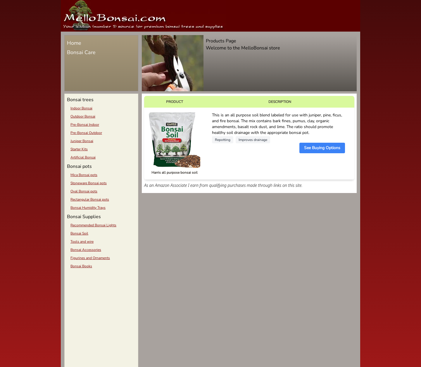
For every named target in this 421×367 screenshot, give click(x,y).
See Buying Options (322, 148)
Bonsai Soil (79, 233)
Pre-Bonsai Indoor (84, 124)
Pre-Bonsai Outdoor (86, 132)
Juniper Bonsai (81, 141)
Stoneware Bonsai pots (88, 183)
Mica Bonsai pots (83, 175)
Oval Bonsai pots (83, 191)
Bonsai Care (81, 52)
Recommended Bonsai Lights (93, 225)
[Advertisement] (101, 312)
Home (74, 42)
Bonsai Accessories (85, 249)
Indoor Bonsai (81, 108)
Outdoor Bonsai (82, 116)
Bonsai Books (81, 266)
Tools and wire (82, 241)
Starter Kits (79, 149)
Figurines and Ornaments (90, 258)
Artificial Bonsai (83, 157)
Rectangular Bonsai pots (89, 199)
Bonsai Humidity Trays (88, 207)
